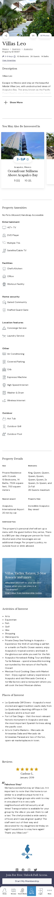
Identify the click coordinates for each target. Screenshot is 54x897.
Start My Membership (27, 881)
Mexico (5, 49)
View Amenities (9, 60)
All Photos (44, 35)
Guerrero (16, 49)
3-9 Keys (9, 56)
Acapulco (28, 49)
